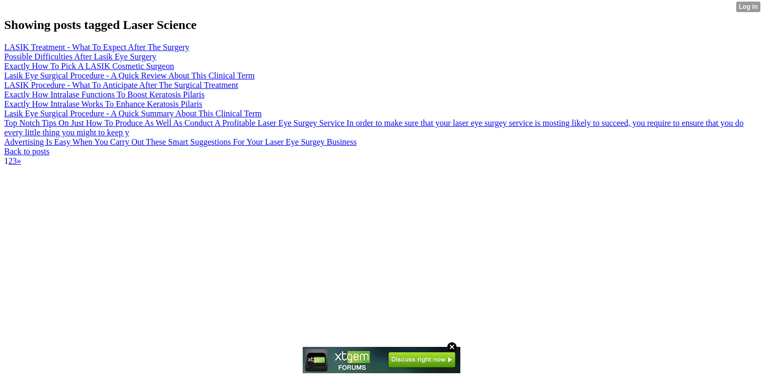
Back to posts (26, 151)
